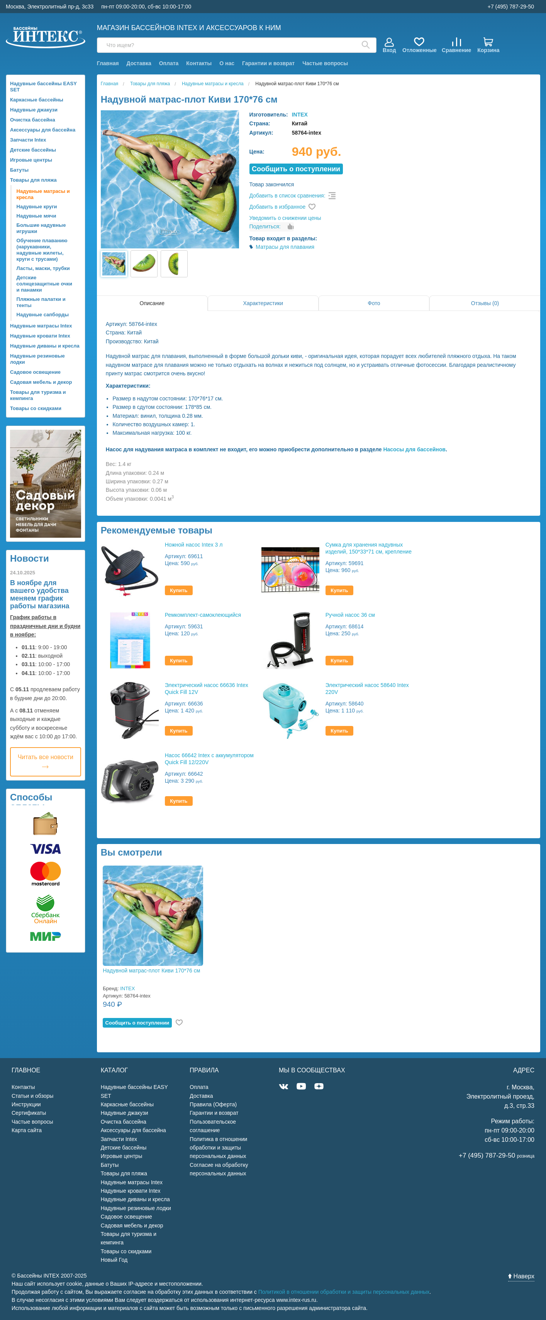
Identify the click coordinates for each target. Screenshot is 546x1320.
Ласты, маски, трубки (43, 268)
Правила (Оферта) (213, 1104)
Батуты (19, 170)
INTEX (300, 114)
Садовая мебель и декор (41, 382)
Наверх (521, 1276)
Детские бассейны (33, 150)
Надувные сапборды (43, 314)
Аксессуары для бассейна (42, 130)
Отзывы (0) (485, 303)
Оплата (169, 63)
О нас (226, 63)
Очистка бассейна (32, 120)
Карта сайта (27, 1130)
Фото (374, 303)
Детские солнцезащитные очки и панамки (45, 284)
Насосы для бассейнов (414, 449)
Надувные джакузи (34, 110)
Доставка (138, 63)
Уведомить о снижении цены (285, 218)
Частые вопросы (325, 63)
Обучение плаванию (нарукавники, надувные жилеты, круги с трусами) (42, 250)
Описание (152, 303)
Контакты (199, 63)
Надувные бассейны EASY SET (43, 87)
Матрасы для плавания (285, 247)
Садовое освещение (35, 372)
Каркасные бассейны (36, 100)
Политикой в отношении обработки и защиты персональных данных (344, 1292)
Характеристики (263, 303)
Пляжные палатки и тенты (41, 302)
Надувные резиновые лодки (37, 359)
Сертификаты (29, 1113)
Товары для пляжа (33, 180)
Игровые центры (31, 160)
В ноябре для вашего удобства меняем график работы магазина (40, 594)
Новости (29, 558)
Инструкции (26, 1104)
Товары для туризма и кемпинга (38, 395)
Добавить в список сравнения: (287, 195)
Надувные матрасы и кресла (43, 194)
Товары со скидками (35, 408)
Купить (178, 590)
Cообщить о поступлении (296, 169)
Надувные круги (37, 206)
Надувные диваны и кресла (45, 346)
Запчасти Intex (28, 140)
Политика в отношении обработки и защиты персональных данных (218, 1148)
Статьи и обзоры (32, 1096)
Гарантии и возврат (268, 63)
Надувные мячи (36, 216)
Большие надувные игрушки (41, 228)
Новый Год (114, 1260)
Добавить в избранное (277, 207)
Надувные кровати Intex (40, 336)
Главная (108, 63)
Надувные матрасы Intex (41, 326)
